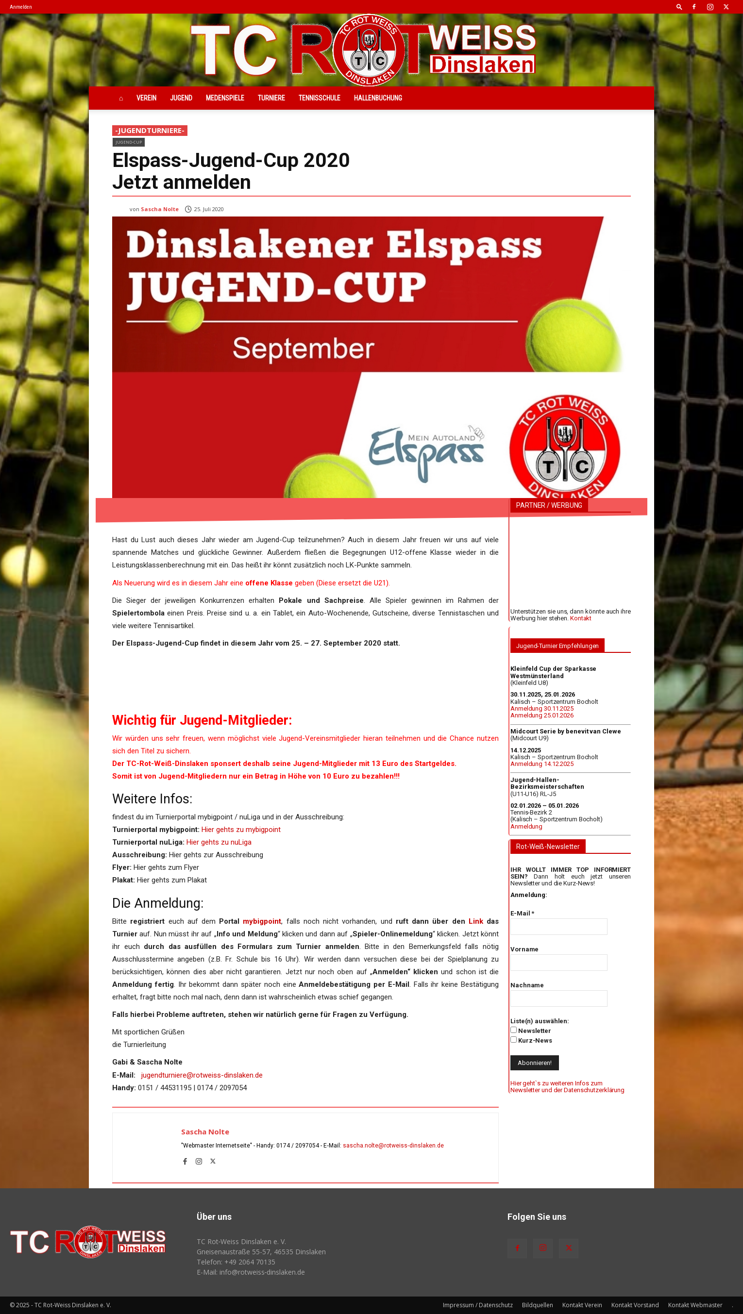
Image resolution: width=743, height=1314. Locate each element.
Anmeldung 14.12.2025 (542, 763)
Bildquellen (537, 1305)
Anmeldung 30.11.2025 (542, 708)
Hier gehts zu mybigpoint (241, 829)
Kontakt (580, 618)
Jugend (181, 98)
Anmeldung (526, 826)
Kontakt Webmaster (695, 1305)
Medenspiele (225, 98)
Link (476, 921)
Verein (146, 98)
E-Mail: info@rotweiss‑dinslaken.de (251, 1272)
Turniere (271, 98)
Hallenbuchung (378, 98)
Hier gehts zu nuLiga (219, 842)
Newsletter (530, 1030)
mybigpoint (262, 921)
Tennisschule (319, 98)
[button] (679, 6)
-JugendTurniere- (149, 130)
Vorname (524, 949)
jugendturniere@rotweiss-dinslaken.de (202, 1075)
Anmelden (21, 7)
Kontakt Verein (582, 1305)
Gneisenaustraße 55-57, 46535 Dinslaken (261, 1251)
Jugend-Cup (129, 142)
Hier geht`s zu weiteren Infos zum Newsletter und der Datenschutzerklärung (567, 1087)
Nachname (527, 985)
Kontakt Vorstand (635, 1305)
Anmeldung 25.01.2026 (542, 715)
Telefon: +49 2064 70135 (236, 1261)
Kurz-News (531, 1040)
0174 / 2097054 (297, 1145)
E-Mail (522, 913)
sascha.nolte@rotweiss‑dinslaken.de (393, 1145)
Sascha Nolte (160, 209)
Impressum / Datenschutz (478, 1305)
